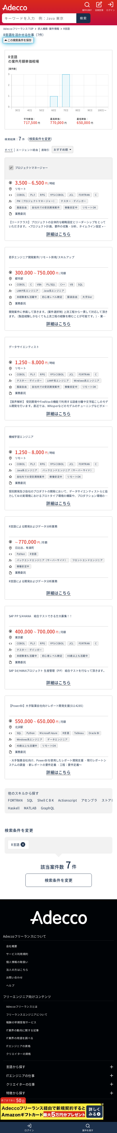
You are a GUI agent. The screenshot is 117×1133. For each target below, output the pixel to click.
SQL (80, 284)
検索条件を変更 (40, 138)
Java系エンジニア (54, 291)
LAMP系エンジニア (27, 291)
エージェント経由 (27, 149)
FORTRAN (84, 195)
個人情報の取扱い (17, 962)
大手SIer (87, 297)
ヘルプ (10, 985)
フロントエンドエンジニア (87, 560)
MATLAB (30, 808)
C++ (62, 284)
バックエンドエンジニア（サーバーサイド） (67, 470)
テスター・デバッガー (73, 201)
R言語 (33, 554)
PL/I (32, 195)
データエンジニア (57, 739)
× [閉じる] (103, 1104)
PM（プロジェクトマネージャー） (36, 201)
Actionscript (67, 800)
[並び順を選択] (62, 150)
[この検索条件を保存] (18, 40)
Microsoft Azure (48, 733)
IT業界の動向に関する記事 (22, 1030)
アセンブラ (89, 800)
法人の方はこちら (17, 969)
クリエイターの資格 (18, 1054)
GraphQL (48, 808)
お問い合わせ (14, 977)
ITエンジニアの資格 (18, 1046)
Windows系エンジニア (86, 381)
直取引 (45, 149)
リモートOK (89, 207)
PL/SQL (50, 284)
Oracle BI (94, 733)
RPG (42, 195)
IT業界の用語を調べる (19, 1038)
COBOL (21, 195)
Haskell (13, 808)
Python (21, 554)
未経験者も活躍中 (27, 297)
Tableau (79, 733)
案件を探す (87, 10)
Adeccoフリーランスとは (22, 1006)
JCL (71, 195)
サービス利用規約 (17, 954)
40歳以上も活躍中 (77, 656)
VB (71, 284)
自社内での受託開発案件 (46, 207)
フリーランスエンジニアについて (26, 1014)
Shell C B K (45, 800)
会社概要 (11, 946)
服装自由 (22, 207)
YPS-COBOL (57, 195)
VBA (39, 284)
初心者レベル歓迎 (52, 297)
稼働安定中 (71, 207)
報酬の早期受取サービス (21, 1022)
